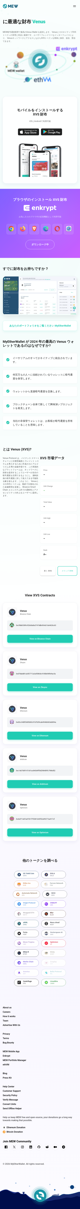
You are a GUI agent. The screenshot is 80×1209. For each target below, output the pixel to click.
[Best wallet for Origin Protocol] (26, 906)
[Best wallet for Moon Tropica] (26, 945)
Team (5, 1020)
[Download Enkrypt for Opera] (57, 231)
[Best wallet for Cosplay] (53, 965)
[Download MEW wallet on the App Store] (28, 134)
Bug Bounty (8, 1042)
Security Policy (10, 1095)
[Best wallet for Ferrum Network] (53, 886)
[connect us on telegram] (63, 1147)
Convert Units (9, 1104)
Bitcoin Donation (13, 1132)
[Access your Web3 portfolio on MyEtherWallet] (40, 328)
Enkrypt (6, 1056)
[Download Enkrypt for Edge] (46, 231)
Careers (6, 1012)
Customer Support (12, 1091)
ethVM (6, 1064)
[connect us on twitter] (14, 1147)
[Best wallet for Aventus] (26, 975)
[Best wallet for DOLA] (53, 877)
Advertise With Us (11, 1025)
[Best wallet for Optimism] (53, 945)
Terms (6, 1038)
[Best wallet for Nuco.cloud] (53, 926)
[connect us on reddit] (47, 1147)
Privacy (6, 1034)
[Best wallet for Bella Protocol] (53, 975)
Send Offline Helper (12, 1108)
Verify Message (10, 1099)
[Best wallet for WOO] (54, 896)
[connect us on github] (39, 1147)
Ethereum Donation (14, 1127)
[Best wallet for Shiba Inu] (26, 886)
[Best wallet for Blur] (53, 916)
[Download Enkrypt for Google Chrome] (11, 231)
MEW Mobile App (11, 1051)
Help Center (8, 1086)
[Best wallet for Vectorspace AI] (53, 935)
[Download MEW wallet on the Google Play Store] (51, 134)
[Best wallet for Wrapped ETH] (26, 916)
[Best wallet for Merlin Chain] (26, 965)
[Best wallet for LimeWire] (53, 985)
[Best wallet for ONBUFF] (53, 906)
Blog (5, 1073)
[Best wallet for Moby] (53, 955)
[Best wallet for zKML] (26, 926)
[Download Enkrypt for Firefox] (23, 231)
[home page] (10, 6)
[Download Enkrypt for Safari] (69, 231)
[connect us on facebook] (6, 1147)
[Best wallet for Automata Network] (26, 896)
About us (7, 1007)
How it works (9, 1016)
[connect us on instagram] (22, 1147)
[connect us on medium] (55, 1147)
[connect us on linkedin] (30, 1147)
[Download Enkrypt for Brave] (34, 231)
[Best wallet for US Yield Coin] (26, 877)
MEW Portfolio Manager (14, 1060)
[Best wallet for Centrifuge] (26, 985)
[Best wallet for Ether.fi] (26, 955)
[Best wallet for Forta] (26, 935)
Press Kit (7, 1077)
